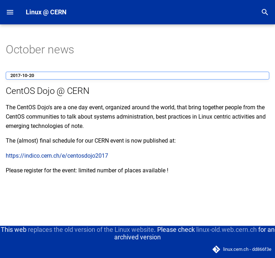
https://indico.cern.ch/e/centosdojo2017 (57, 155)
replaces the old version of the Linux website (91, 229)
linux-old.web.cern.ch (226, 229)
